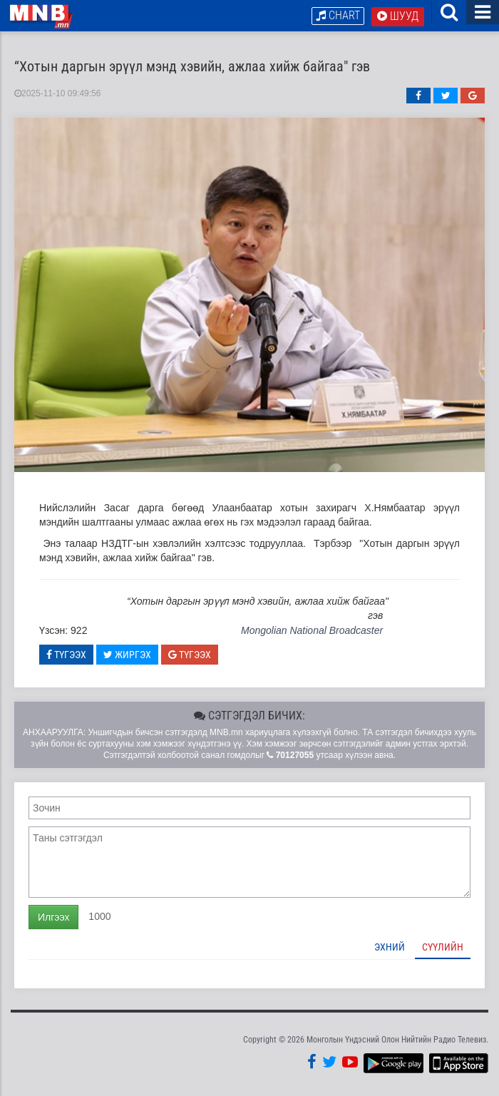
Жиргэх (127, 655)
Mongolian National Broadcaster (312, 631)
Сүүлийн (442, 947)
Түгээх (66, 655)
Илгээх (53, 917)
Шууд (397, 16)
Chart (338, 15)
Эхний (389, 947)
